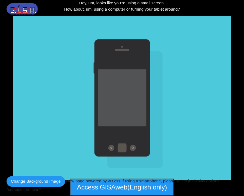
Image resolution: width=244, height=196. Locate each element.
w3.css (114, 181)
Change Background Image (36, 181)
